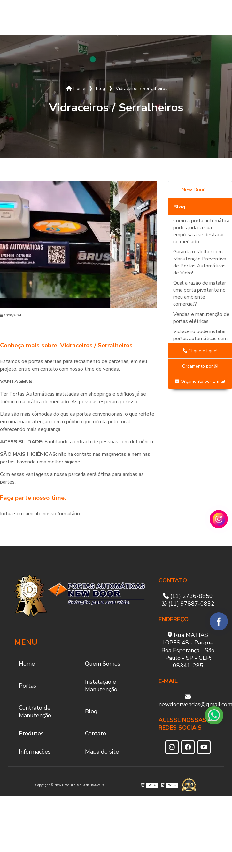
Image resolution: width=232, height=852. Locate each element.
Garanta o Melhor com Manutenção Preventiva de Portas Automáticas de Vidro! (199, 262)
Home (17, 18)
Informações (34, 751)
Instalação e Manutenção (91, 18)
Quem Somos (36, 18)
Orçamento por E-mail (200, 381)
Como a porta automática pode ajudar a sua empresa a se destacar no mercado (201, 231)
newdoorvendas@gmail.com (188, 701)
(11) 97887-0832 (188, 604)
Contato (212, 18)
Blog (153, 18)
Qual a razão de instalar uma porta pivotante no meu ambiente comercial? (199, 294)
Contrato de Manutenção (127, 18)
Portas (58, 18)
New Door (193, 189)
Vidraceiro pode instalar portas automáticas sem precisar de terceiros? (200, 338)
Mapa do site (102, 751)
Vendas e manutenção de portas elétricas (201, 318)
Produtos (180, 18)
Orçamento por (200, 366)
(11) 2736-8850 (188, 596)
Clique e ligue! (200, 351)
